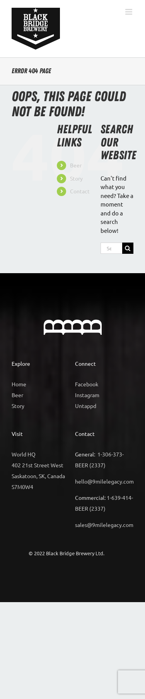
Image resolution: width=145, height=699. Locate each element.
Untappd (85, 405)
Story (76, 178)
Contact (80, 191)
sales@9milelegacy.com (104, 524)
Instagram (87, 394)
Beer (76, 165)
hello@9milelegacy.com (104, 481)
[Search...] (111, 248)
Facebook (86, 383)
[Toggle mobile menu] (129, 12)
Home (19, 383)
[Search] (127, 248)
